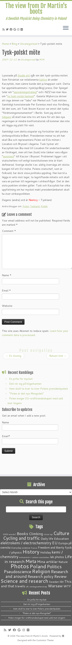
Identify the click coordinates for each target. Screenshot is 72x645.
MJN (41, 59)
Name (6, 275)
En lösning (13, 356)
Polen (26, 206)
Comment (9, 231)
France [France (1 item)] (34, 547)
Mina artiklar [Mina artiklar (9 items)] (47, 561)
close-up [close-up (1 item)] (48, 534)
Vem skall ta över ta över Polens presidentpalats (38, 389)
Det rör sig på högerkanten (25, 384)
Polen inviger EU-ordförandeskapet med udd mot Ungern (36, 617)
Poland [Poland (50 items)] (38, 566)
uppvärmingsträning (25, 92)
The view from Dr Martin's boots (36, 9)
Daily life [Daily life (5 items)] (47, 538)
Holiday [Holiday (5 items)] (45, 552)
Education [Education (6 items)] (61, 538)
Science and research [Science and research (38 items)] (24, 580)
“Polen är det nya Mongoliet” (26, 393)
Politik (44, 206)
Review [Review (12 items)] (60, 576)
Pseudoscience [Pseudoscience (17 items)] (17, 571)
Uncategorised (28, 44)
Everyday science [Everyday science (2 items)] (20, 547)
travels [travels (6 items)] (20, 586)
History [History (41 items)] (30, 551)
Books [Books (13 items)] (22, 533)
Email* (30, 439)
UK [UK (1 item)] (27, 586)
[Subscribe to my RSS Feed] (4, 29)
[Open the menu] (66, 28)
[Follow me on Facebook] (11, 29)
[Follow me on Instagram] (19, 29)
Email (6, 290)
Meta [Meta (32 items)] (30, 561)
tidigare (6, 117)
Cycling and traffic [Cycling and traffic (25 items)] (21, 538)
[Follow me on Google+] (15, 29)
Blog (14, 44)
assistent (8, 156)
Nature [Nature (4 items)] (63, 562)
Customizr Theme (45, 640)
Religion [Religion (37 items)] (41, 571)
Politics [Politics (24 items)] (54, 566)
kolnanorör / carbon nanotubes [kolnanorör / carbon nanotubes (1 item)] (34, 557)
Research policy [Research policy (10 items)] (40, 576)
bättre (43, 79)
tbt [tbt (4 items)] (62, 582)
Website (7, 306)
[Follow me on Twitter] (8, 29)
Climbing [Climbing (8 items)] (36, 533)
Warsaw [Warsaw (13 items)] (55, 586)
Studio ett (23, 75)
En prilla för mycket (21, 379)
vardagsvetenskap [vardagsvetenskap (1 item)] (38, 586)
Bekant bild (57, 356)
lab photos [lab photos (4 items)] (57, 557)
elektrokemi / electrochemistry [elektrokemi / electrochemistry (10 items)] (26, 542)
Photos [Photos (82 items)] (19, 566)
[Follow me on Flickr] (22, 29)
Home (5, 44)
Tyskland (35, 206)
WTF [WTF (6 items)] (67, 586)
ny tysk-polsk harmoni (20, 96)
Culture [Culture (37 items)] (61, 533)
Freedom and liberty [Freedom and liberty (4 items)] (51, 547)
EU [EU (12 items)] (55, 542)
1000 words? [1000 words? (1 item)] (9, 534)
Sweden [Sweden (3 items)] (54, 582)
